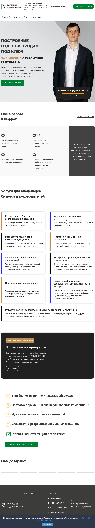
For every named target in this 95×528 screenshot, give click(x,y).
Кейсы (17, 17)
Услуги (4, 17)
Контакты (37, 17)
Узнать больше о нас (85, 116)
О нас (26, 17)
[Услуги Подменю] (9, 17)
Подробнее (12, 368)
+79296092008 (58, 6)
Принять (47, 524)
